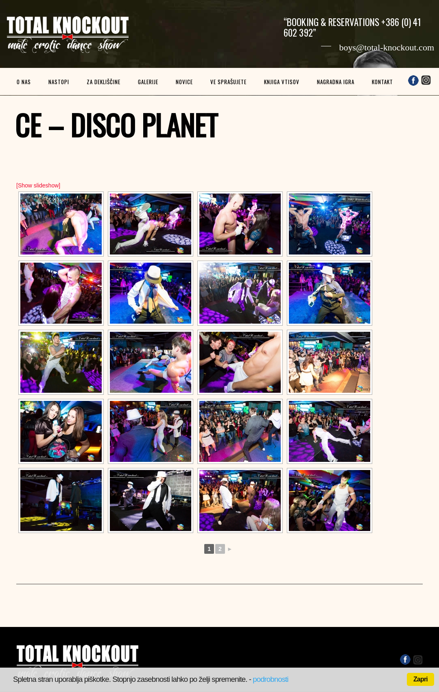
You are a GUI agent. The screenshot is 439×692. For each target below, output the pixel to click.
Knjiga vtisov (281, 82)
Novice (184, 82)
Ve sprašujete (228, 82)
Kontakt (382, 82)
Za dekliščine (103, 82)
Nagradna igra (335, 82)
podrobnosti (270, 679)
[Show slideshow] (38, 185)
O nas (24, 82)
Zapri (420, 679)
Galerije (148, 82)
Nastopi (58, 82)
